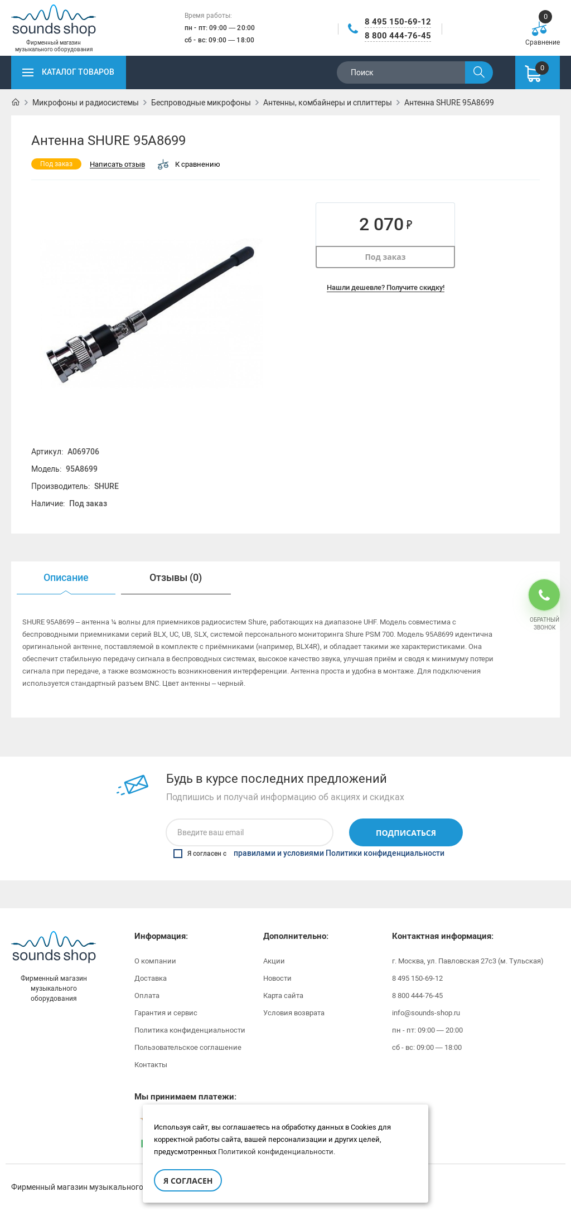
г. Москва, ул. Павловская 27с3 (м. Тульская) (468, 961)
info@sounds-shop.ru (426, 1013)
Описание (66, 577)
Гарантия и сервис (165, 1013)
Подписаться (406, 832)
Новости (277, 978)
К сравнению (189, 164)
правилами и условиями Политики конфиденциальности (339, 853)
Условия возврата (294, 1013)
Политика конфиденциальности (189, 1030)
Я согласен (187, 1180)
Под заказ (385, 256)
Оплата (146, 995)
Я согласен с (308, 853)
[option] (66, 577)
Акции (274, 961)
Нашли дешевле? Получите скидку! (385, 287)
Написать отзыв (117, 164)
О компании (155, 961)
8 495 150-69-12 (398, 22)
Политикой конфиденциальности (275, 1151)
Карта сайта (283, 995)
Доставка (150, 978)
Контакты (150, 1064)
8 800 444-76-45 (398, 36)
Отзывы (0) (175, 577)
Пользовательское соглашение (187, 1047)
